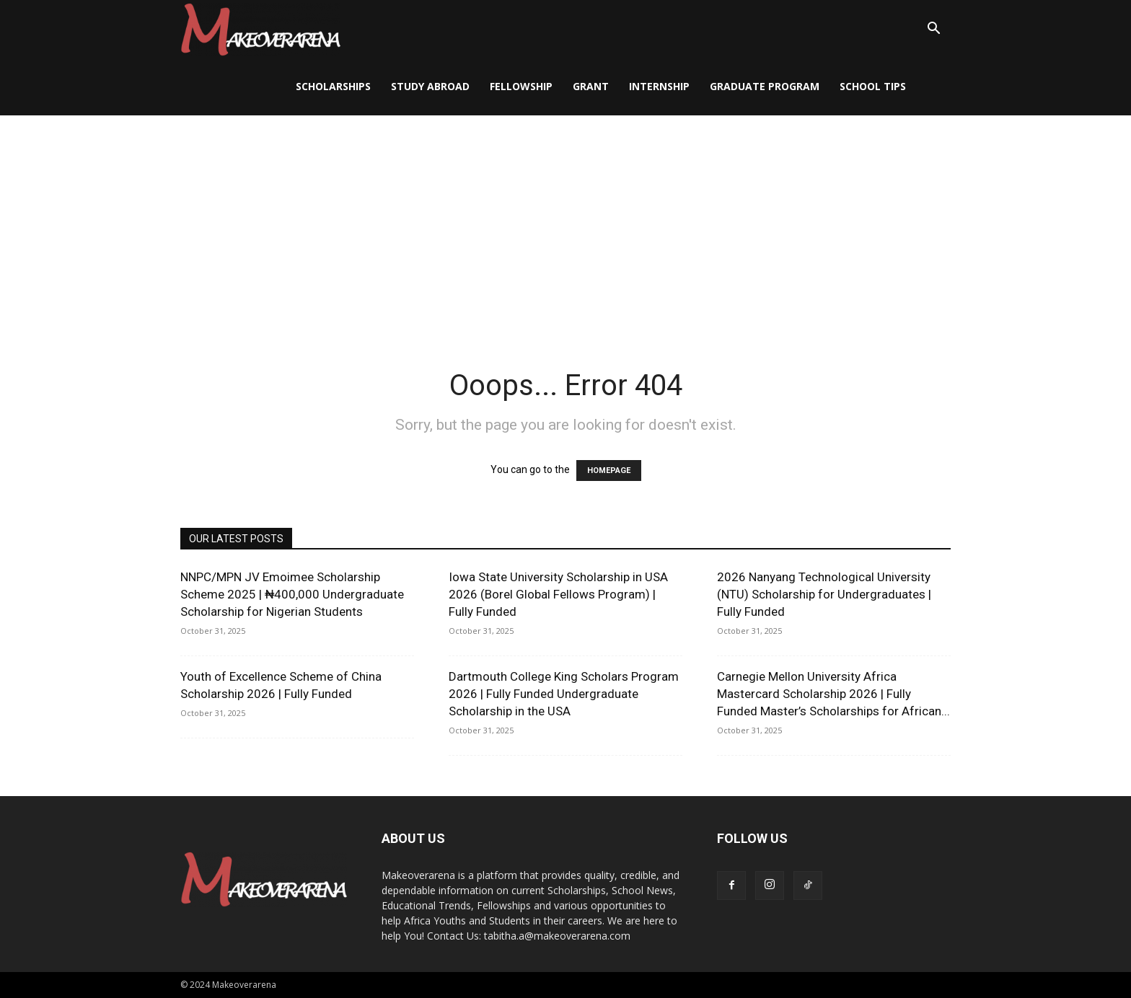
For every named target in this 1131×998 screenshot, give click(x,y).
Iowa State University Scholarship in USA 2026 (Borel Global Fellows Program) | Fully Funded (558, 594)
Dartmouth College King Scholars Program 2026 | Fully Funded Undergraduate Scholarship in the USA (564, 693)
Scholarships (333, 86)
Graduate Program (764, 86)
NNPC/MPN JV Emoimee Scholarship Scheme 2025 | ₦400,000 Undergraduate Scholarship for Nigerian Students (292, 594)
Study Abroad (430, 86)
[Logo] (260, 29)
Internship (659, 86)
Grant (591, 86)
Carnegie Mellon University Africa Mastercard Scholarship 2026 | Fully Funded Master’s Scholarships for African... (833, 693)
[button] (933, 30)
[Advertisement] (565, 223)
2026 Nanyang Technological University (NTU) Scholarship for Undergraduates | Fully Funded (824, 594)
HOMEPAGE (608, 470)
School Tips (873, 86)
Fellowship (521, 86)
